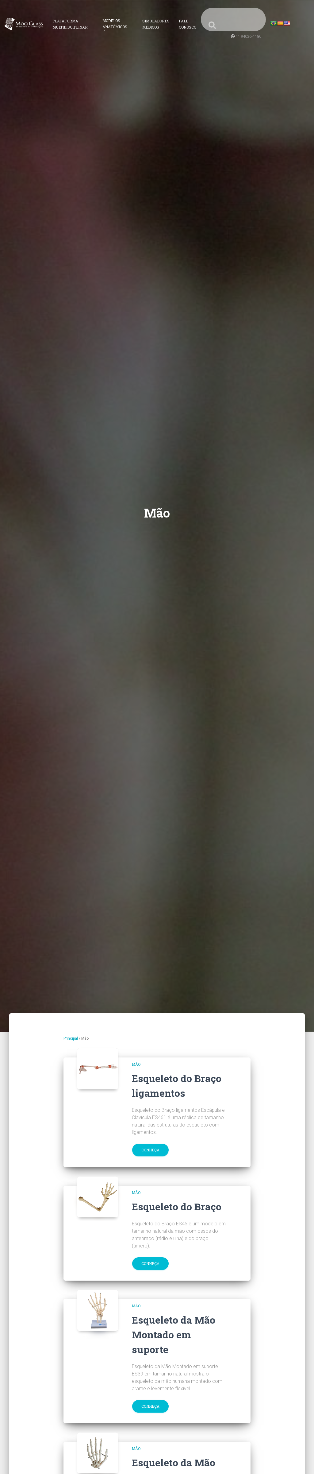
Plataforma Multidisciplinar (70, 23)
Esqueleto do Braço (176, 1206)
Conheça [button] (150, 1149)
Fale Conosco (187, 23)
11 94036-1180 (248, 36)
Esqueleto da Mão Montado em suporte (173, 1334)
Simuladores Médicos (156, 23)
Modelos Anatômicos (114, 23)
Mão (136, 1064)
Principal (70, 1038)
